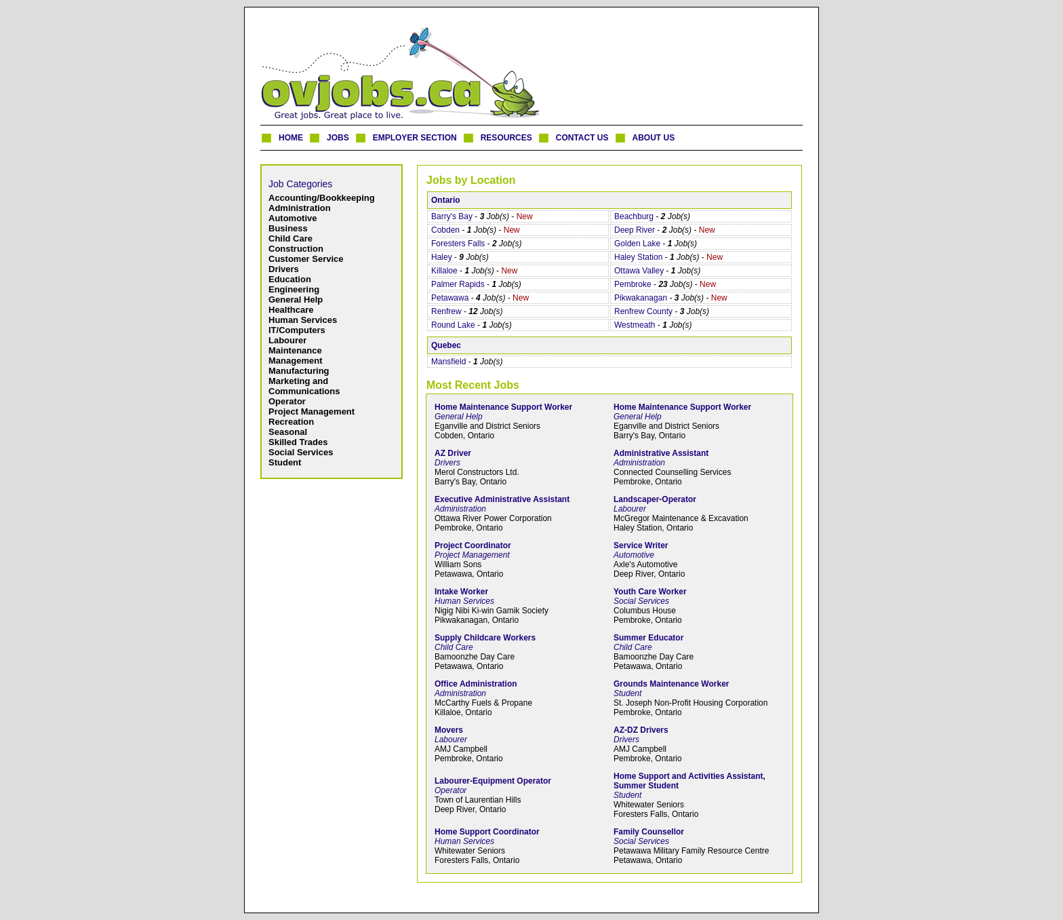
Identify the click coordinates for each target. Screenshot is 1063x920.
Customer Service (306, 259)
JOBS (338, 137)
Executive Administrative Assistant (502, 499)
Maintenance (295, 350)
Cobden (445, 230)
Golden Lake (637, 243)
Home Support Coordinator (487, 832)
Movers (449, 730)
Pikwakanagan (640, 298)
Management (295, 361)
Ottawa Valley (639, 270)
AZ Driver (453, 453)
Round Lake (453, 325)
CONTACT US (582, 137)
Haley (441, 257)
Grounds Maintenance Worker (671, 684)
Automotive (292, 218)
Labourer (287, 340)
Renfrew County (643, 311)
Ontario (445, 200)
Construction (295, 249)
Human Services (302, 320)
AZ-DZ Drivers (641, 730)
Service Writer (641, 545)
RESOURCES (506, 137)
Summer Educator (648, 638)
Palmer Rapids (458, 284)
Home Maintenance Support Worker (503, 407)
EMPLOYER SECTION (415, 137)
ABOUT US (654, 137)
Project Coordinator (473, 545)
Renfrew (446, 311)
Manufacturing (298, 371)
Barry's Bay (452, 216)
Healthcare (290, 310)
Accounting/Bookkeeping (321, 198)
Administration (299, 208)
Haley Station (638, 257)
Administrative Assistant (661, 453)
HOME (291, 137)
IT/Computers (296, 330)
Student (284, 462)
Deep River (634, 230)
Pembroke (632, 284)
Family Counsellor (649, 832)
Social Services (300, 452)
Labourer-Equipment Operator (493, 781)
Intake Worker (461, 591)
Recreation (291, 422)
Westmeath (634, 325)
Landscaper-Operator (655, 499)
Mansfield (448, 361)
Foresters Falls (458, 243)
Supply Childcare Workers (485, 638)
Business (288, 228)
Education (289, 279)
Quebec (446, 345)
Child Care (290, 238)
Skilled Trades (297, 442)
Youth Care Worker (650, 591)
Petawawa (449, 298)
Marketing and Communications (304, 386)
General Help (295, 299)
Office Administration (476, 684)
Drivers (283, 269)
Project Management (311, 411)
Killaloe (444, 270)
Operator (287, 401)
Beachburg (634, 216)
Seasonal (287, 432)
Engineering (293, 289)
